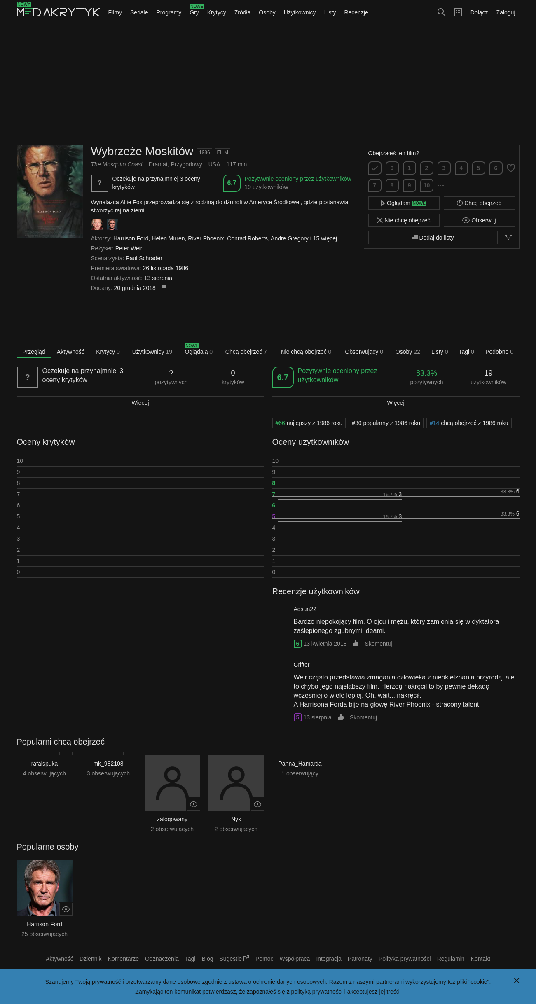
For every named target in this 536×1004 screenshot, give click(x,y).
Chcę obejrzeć (479, 203)
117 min (237, 164)
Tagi (466, 351)
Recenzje (356, 12)
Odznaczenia (162, 958)
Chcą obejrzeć (246, 351)
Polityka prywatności (405, 958)
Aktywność (70, 351)
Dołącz (479, 12)
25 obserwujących (44, 934)
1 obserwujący (299, 773)
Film (222, 152)
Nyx (236, 819)
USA (214, 164)
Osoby (267, 12)
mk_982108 (108, 763)
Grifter (302, 664)
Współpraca (294, 958)
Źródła (242, 12)
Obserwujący (364, 351)
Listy (330, 12)
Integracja (328, 958)
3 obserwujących (108, 773)
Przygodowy (186, 164)
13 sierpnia (317, 717)
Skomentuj (378, 643)
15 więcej (325, 238)
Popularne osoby (48, 846)
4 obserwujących (44, 773)
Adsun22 (305, 609)
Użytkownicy (300, 12)
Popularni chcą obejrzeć (61, 741)
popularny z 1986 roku (386, 423)
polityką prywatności (317, 991)
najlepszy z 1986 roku (309, 423)
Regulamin (451, 958)
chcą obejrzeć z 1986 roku (469, 423)
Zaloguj (505, 12)
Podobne (499, 351)
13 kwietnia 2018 (324, 643)
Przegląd (33, 351)
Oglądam (403, 203)
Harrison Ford (44, 924)
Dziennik (91, 958)
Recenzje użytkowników (316, 591)
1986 (204, 152)
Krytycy (216, 12)
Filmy (115, 12)
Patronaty (360, 958)
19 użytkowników (266, 187)
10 (427, 185)
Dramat (158, 164)
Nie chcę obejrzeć (403, 220)
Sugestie (234, 958)
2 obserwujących (172, 829)
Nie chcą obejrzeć (306, 351)
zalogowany (172, 819)
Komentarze (123, 958)
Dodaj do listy (433, 237)
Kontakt (480, 958)
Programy (169, 12)
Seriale (139, 12)
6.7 (231, 183)
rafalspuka (44, 763)
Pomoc (264, 958)
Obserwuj (479, 220)
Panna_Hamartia (299, 763)
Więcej (140, 402)
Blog (207, 958)
